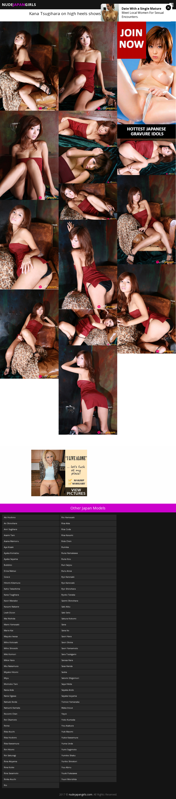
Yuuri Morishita (69, 779)
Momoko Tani (11, 684)
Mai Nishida (9, 618)
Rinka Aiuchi (10, 779)
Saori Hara (66, 636)
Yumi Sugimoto (69, 749)
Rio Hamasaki (68, 517)
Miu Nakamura (11, 666)
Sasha (64, 672)
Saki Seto (65, 612)
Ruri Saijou (66, 565)
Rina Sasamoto (11, 773)
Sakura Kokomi (68, 618)
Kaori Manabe (11, 600)
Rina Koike (9, 767)
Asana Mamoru (11, 541)
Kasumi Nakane (11, 606)
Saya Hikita (66, 684)
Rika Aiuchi (9, 731)
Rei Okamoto (10, 719)
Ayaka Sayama (11, 559)
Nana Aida (9, 690)
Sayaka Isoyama (69, 695)
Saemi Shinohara (69, 600)
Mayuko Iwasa (11, 636)
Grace (7, 576)
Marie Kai (8, 630)
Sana (63, 624)
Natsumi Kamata (12, 707)
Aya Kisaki (9, 547)
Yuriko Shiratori (69, 761)
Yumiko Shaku (68, 755)
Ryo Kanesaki (67, 576)
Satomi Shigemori (70, 678)
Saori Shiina (67, 642)
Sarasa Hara (67, 660)
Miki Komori (10, 654)
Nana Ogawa (10, 695)
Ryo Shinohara (68, 588)
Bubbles (8, 565)
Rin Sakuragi (10, 755)
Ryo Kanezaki (68, 582)
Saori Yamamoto (69, 648)
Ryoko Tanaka (68, 594)
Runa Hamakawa (69, 553)
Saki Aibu (65, 606)
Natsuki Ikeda (10, 701)
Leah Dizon (9, 612)
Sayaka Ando (67, 690)
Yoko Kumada (68, 719)
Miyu (6, 678)
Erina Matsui (10, 570)
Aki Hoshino (10, 517)
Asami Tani (9, 535)
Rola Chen (66, 541)
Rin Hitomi (9, 749)
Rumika (65, 547)
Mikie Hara (9, 660)
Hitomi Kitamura (12, 582)
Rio (5, 785)
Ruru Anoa (66, 570)
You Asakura (67, 725)
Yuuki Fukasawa (69, 773)
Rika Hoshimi (10, 737)
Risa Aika (65, 523)
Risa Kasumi (67, 535)
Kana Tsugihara (11, 594)
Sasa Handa (67, 666)
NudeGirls (19, 4)
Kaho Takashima (12, 588)
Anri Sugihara (10, 529)
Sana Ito (65, 630)
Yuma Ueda (67, 743)
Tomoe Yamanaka (70, 701)
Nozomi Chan (10, 713)
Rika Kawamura (11, 743)
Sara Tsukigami (68, 654)
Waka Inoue (67, 707)
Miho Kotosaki (11, 642)
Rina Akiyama (10, 761)
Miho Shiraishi (11, 648)
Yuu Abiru (66, 767)
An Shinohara (10, 523)
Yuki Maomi (67, 731)
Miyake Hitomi (11, 672)
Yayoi (64, 713)
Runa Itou (66, 559)
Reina (6, 725)
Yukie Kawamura (69, 737)
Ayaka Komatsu (11, 553)
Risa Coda (66, 529)
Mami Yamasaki (11, 624)
